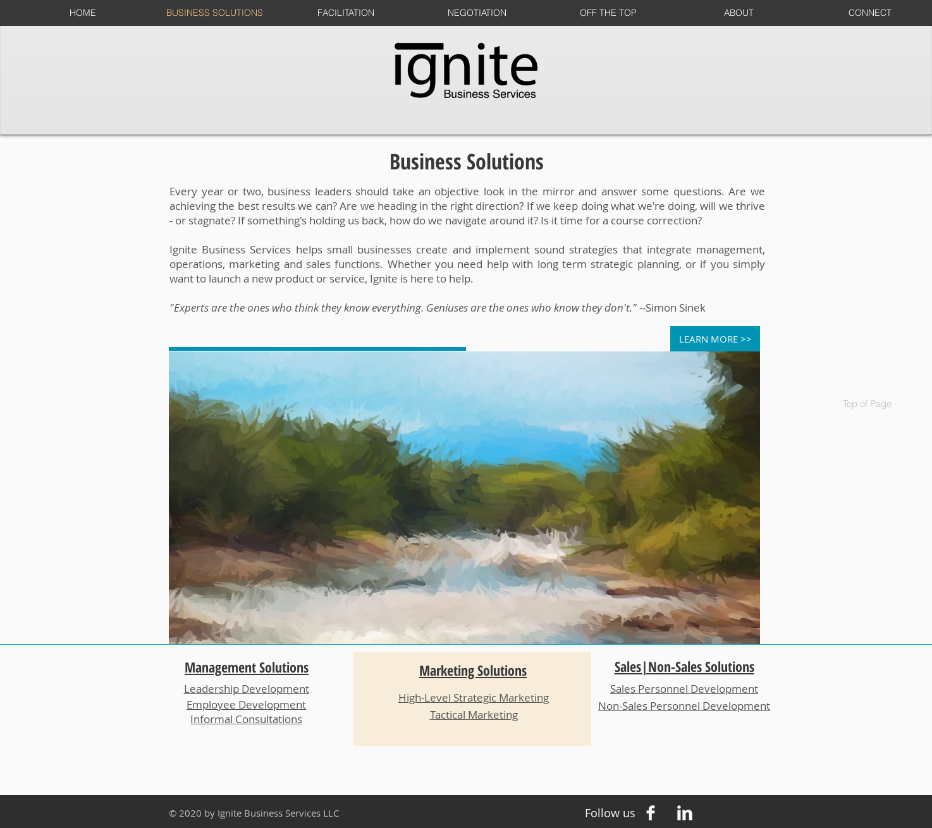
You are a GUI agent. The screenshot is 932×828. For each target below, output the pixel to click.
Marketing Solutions (473, 670)
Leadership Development (246, 688)
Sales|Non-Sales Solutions (684, 666)
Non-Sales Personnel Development (684, 705)
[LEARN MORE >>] (715, 338)
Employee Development (246, 704)
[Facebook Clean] (650, 812)
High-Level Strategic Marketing (473, 697)
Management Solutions (247, 666)
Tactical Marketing (474, 714)
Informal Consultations (246, 719)
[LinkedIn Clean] (684, 812)
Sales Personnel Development (684, 688)
